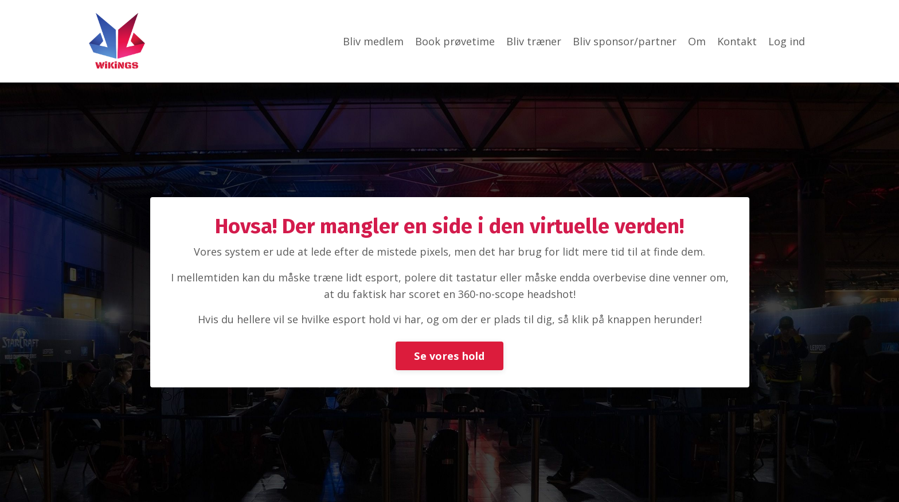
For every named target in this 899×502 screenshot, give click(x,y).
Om (697, 41)
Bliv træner (533, 41)
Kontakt (737, 41)
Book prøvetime (455, 41)
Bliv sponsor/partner (625, 41)
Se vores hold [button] (449, 356)
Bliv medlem (373, 41)
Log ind (786, 41)
